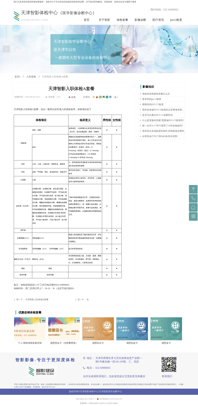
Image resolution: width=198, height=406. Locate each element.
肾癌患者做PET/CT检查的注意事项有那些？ (163, 109)
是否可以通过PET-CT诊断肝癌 (157, 115)
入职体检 (31, 76)
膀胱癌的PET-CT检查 (153, 104)
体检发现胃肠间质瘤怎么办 (156, 94)
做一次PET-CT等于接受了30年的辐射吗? (162, 125)
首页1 (18, 76)
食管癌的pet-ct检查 (151, 99)
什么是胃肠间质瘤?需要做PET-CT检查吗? (163, 120)
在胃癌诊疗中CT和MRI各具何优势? (160, 136)
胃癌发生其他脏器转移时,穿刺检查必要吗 (163, 131)
